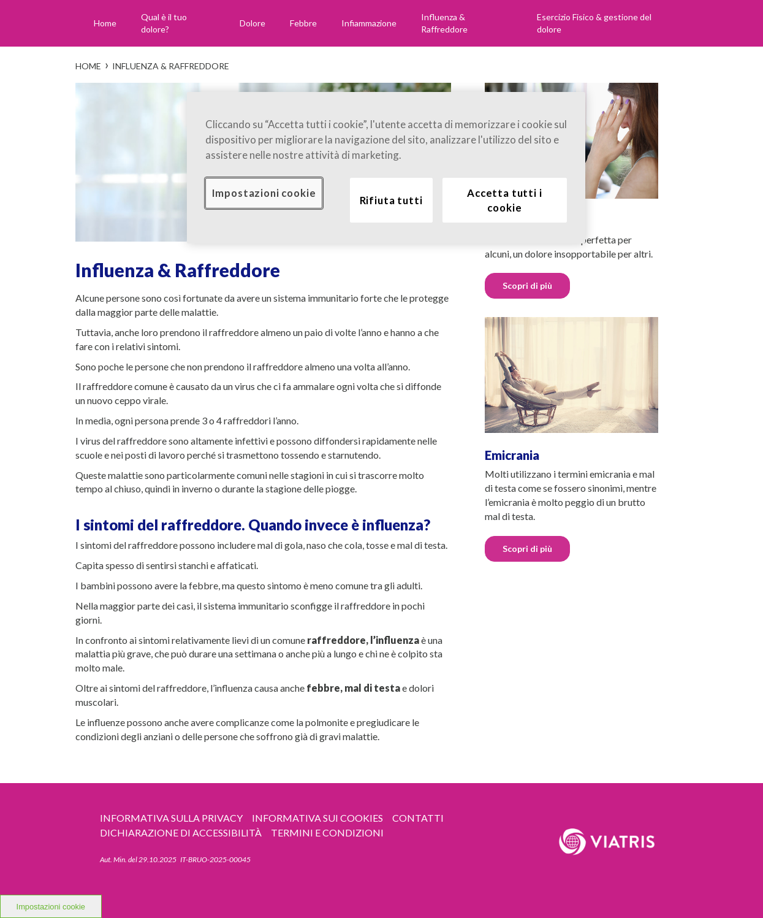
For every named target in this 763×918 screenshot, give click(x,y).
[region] (386, 168)
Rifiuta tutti (391, 200)
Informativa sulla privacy (171, 818)
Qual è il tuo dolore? (164, 23)
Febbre (303, 23)
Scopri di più (527, 285)
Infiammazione (369, 23)
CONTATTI (418, 818)
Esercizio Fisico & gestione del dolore (594, 23)
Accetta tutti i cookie (504, 200)
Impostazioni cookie (264, 192)
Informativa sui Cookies (317, 818)
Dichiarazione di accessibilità (181, 832)
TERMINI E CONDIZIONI (327, 832)
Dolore (252, 23)
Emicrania (512, 455)
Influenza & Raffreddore (444, 23)
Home (105, 23)
